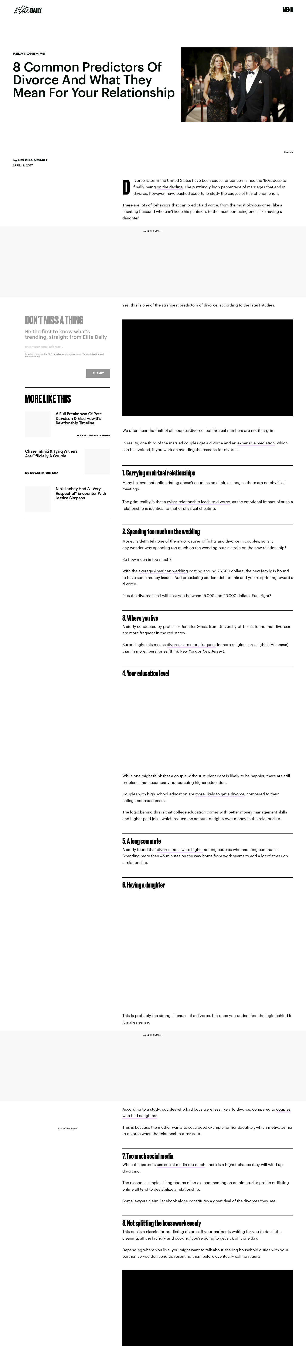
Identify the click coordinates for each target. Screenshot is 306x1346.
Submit (98, 375)
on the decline (170, 187)
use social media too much (181, 1164)
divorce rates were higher (180, 849)
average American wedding (163, 570)
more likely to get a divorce (219, 794)
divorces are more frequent (191, 644)
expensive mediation (256, 443)
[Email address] (67, 350)
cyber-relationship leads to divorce (198, 501)
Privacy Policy (32, 359)
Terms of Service (90, 356)
